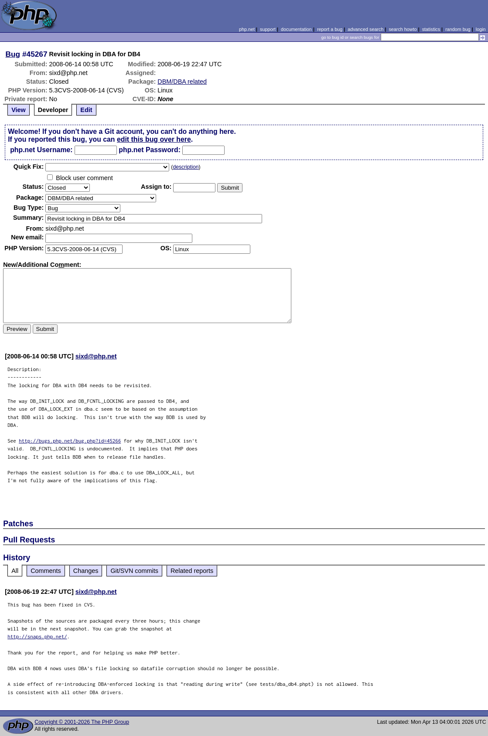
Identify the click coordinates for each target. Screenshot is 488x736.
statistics (431, 29)
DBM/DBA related (182, 81)
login (481, 29)
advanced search (365, 29)
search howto (402, 29)
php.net (247, 29)
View (18, 109)
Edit (86, 109)
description (185, 167)
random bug (458, 29)
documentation (296, 29)
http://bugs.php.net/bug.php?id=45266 (70, 440)
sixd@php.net (96, 356)
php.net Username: (41, 149)
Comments (46, 570)
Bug (13, 54)
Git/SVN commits (134, 570)
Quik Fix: (29, 166)
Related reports (192, 570)
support (268, 29)
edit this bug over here (154, 139)
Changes (86, 570)
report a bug (329, 29)
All (14, 570)
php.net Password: (150, 149)
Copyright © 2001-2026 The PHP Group (81, 722)
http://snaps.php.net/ (37, 636)
